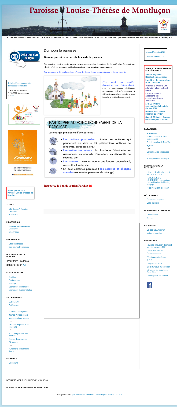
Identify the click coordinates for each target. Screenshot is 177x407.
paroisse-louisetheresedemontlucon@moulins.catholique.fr (97, 394)
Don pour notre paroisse (19, 247)
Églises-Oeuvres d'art (156, 230)
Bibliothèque (14, 232)
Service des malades (17, 339)
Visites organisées (154, 233)
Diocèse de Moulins (155, 250)
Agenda (150, 145)
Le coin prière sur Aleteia (157, 276)
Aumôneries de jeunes (18, 311)
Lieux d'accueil (153, 203)
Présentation (152, 133)
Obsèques (13, 342)
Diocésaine (13, 363)
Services (150, 218)
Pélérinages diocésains (156, 257)
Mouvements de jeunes (19, 318)
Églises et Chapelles (155, 200)
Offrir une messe (16, 244)
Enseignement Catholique (158, 158)
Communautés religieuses (158, 152)
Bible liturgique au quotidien (158, 267)
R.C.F (149, 260)
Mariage (12, 283)
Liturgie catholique (154, 263)
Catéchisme (14, 305)
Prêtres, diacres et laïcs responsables (157, 138)
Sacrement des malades (19, 287)
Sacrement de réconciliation (20, 290)
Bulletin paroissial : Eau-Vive (159, 142)
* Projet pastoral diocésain (158, 188)
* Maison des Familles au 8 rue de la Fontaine (158, 173)
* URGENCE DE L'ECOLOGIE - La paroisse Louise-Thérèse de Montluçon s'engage (159, 181)
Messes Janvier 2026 (155, 56)
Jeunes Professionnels (18, 315)
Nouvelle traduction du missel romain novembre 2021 (159, 246)
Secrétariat (13, 214)
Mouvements (152, 215)
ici (13, 96)
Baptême (12, 277)
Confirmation (14, 280)
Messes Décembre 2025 (155, 52)
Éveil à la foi (14, 302)
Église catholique (154, 254)
